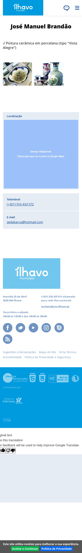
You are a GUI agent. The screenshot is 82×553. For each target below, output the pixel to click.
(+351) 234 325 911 (51, 296)
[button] (41, 150)
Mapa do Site (47, 352)
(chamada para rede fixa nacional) (58, 298)
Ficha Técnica (67, 352)
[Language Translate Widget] (66, 8)
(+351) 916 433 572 (20, 204)
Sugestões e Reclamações (19, 352)
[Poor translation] (11, 451)
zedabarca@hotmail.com (25, 222)
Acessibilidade (12, 357)
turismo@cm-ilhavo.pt (55, 306)
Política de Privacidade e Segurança (48, 357)
